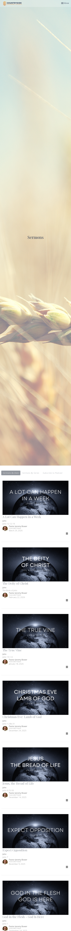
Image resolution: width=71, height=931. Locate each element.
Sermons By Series (30, 473)
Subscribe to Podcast (52, 473)
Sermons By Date (11, 473)
